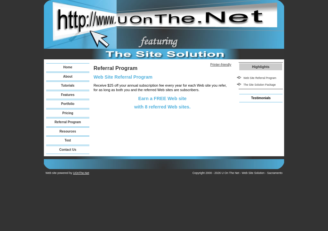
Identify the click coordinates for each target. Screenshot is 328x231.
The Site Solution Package (259, 84)
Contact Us (67, 149)
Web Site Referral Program (259, 78)
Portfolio (67, 104)
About (67, 76)
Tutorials (68, 85)
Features (67, 95)
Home (67, 67)
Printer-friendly (220, 64)
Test (68, 140)
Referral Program (67, 122)
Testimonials (261, 98)
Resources (68, 131)
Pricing (67, 113)
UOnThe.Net (81, 173)
